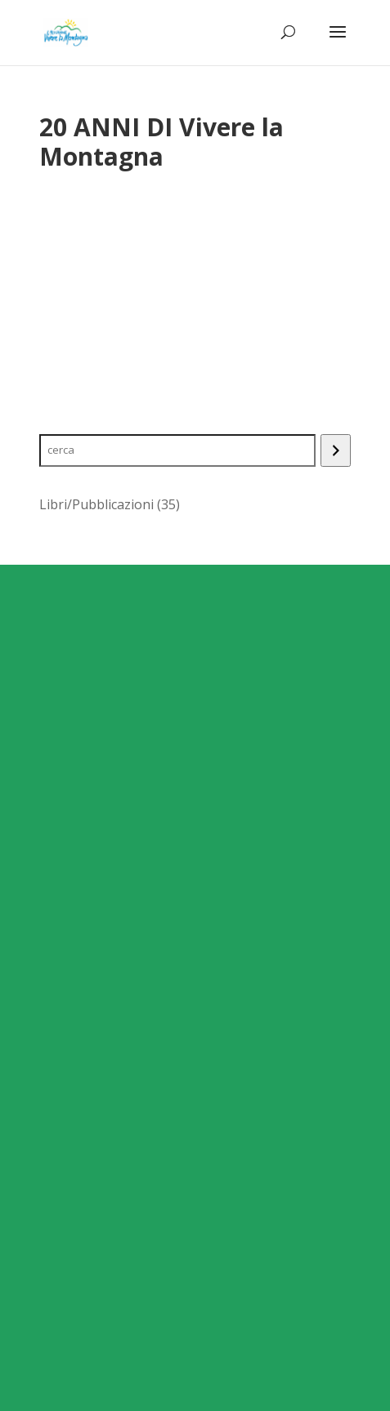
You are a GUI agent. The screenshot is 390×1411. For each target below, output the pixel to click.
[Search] (336, 450)
